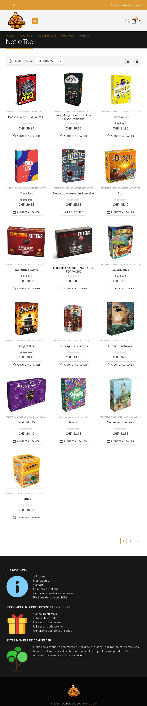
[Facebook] (8, 5)
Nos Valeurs (41, 580)
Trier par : (29, 61)
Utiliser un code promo (48, 626)
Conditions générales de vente (53, 593)
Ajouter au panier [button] (28, 136)
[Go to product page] (26, 89)
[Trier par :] (49, 61)
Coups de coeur (25, 264)
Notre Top (40, 112)
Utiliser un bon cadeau (47, 622)
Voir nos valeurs (75, 655)
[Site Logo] (16, 20)
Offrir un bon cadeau (46, 618)
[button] (128, 21)
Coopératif (117, 417)
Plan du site (89, 703)
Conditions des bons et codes (52, 630)
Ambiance (12, 112)
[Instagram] (13, 5)
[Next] (138, 541)
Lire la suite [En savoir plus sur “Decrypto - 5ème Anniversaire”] (75, 212)
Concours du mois (45, 613)
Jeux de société (26, 112)
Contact (38, 584)
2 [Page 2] (131, 541)
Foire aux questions (45, 589)
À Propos (39, 576)
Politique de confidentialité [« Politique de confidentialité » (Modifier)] (50, 597)
